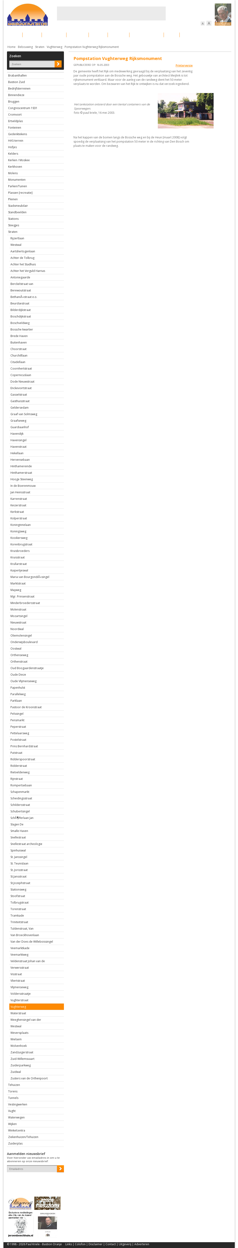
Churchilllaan (18, 355)
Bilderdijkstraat (20, 310)
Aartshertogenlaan (22, 251)
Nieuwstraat (18, 622)
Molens (13, 173)
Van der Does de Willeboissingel (31, 942)
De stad (32, 35)
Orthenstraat (18, 662)
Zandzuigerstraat (21, 1052)
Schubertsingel (20, 811)
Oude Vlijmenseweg (23, 681)
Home (11, 47)
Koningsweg (18, 531)
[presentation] (34, 1180)
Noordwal (17, 629)
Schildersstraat (20, 805)
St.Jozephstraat (20, 883)
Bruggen (13, 101)
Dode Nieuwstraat (22, 382)
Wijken (12, 1124)
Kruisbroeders (20, 551)
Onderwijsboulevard (24, 642)
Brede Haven (19, 336)
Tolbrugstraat (19, 902)
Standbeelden (17, 212)
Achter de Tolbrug (22, 258)
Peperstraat (18, 727)
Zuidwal (15, 1072)
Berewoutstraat (20, 290)
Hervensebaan (20, 460)
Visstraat (16, 974)
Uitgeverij (125, 1244)
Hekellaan (16, 453)
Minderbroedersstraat (25, 603)
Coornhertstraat (21, 368)
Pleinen (13, 199)
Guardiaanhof (19, 427)
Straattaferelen (196, 35)
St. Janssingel (18, 857)
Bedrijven (118, 35)
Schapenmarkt (19, 792)
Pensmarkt (17, 720)
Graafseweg (18, 421)
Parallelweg (18, 694)
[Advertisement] (111, 13)
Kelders (13, 154)
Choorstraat (18, 349)
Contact (111, 1244)
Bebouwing (54, 35)
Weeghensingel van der (25, 1020)
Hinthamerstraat (21, 473)
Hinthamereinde (21, 466)
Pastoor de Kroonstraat (26, 707)
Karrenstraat (18, 499)
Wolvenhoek (18, 1046)
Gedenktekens (17, 134)
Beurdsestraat (19, 303)
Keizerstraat (18, 505)
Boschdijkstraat (20, 316)
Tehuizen (14, 1085)
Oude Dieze (18, 675)
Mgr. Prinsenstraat (22, 596)
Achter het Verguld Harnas (27, 271)
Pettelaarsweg (19, 733)
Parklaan (16, 701)
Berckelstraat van (21, 284)
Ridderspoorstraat (22, 759)
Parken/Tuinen (17, 186)
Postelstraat (18, 740)
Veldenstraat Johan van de (27, 961)
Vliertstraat (17, 981)
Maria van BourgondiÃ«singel (29, 577)
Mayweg (15, 590)
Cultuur (98, 35)
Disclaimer (95, 1244)
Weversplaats (19, 1033)
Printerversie (184, 65)
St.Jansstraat (18, 876)
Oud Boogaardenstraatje (27, 668)
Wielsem (16, 1039)
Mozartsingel (18, 616)
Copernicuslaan (20, 375)
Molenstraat (18, 609)
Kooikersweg (18, 538)
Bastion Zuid (16, 82)
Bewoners (77, 35)
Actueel (13, 35)
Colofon (80, 1244)
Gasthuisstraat (20, 401)
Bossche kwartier (21, 329)
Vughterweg (54, 47)
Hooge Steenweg (21, 479)
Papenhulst (17, 688)
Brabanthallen (17, 75)
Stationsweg (18, 889)
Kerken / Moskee (19, 160)
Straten (39, 47)
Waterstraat (18, 1013)
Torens (12, 1091)
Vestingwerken (17, 1104)
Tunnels (13, 1098)
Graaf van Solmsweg (23, 414)
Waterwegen (16, 1117)
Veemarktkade (20, 948)
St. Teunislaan (19, 863)
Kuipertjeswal (19, 570)
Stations (13, 219)
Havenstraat (18, 447)
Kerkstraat (17, 512)
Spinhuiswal (18, 850)
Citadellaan (17, 362)
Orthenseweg (19, 655)
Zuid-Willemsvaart (22, 1059)
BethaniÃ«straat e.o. (23, 297)
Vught (12, 1111)
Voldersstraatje (20, 994)
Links (68, 1244)
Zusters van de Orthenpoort (29, 1078)
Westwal (15, 245)
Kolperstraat (18, 518)
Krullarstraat (18, 564)
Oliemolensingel (21, 635)
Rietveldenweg (20, 772)
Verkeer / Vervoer (146, 35)
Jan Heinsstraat (20, 492)
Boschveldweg (20, 323)
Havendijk (16, 434)
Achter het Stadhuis (23, 264)
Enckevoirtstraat (21, 388)
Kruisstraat (17, 557)
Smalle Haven (19, 831)
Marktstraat (18, 583)
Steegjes (13, 225)
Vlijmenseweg (19, 987)
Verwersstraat (19, 968)
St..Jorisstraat (19, 870)
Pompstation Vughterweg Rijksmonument (92, 47)
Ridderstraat (18, 766)
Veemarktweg (19, 955)
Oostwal (15, 649)
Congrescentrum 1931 (22, 108)
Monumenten (17, 180)
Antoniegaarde (20, 277)
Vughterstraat (19, 1000)
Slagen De (16, 824)
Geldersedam (19, 408)
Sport (171, 35)
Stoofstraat (17, 896)
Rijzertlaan (17, 238)
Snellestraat (18, 837)
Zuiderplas (15, 1143)
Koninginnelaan (20, 525)
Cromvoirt (15, 115)
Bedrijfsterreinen (19, 88)
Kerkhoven (15, 167)
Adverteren (141, 1244)
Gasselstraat (18, 395)
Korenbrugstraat (21, 544)
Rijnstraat (16, 779)
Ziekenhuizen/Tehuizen (23, 1137)
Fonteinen (14, 128)
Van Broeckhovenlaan (24, 935)
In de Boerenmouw (23, 486)
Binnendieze (16, 95)
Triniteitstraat (19, 922)
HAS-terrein (15, 141)
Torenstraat (18, 909)
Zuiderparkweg (20, 1065)
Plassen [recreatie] (20, 193)
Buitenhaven (18, 342)
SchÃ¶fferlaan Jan (21, 818)
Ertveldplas (15, 121)
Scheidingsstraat (21, 798)
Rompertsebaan (21, 785)
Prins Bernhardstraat (24, 746)
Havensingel (18, 440)
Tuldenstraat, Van (21, 929)
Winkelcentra (16, 1130)
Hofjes (12, 147)
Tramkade (17, 916)
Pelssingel (16, 714)
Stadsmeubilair (18, 206)
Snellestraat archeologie (26, 844)
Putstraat (16, 753)
